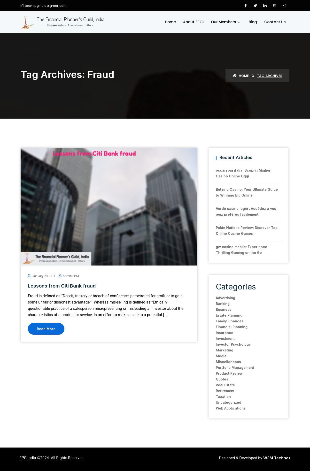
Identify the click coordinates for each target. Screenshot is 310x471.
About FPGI (193, 21)
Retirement (220, 391)
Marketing (220, 350)
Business (219, 309)
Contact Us (275, 21)
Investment (220, 338)
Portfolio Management (230, 367)
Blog (253, 21)
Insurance (220, 333)
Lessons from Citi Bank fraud (62, 286)
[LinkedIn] (265, 5)
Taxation (218, 397)
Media (216, 356)
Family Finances (225, 321)
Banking (218, 304)
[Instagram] (284, 5)
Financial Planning (227, 327)
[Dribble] (274, 5)
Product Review (224, 373)
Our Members (226, 21)
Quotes (217, 379)
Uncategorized (224, 402)
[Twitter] (255, 5)
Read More (46, 329)
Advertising (221, 298)
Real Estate (220, 385)
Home (170, 21)
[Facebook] (245, 5)
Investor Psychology (228, 344)
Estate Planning (224, 315)
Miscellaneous (223, 362)
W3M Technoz (277, 458)
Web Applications (226, 408)
